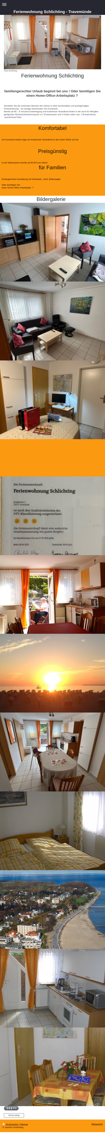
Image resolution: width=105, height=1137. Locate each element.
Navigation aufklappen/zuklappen (52, 4)
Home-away (14, 1115)
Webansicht (97, 1124)
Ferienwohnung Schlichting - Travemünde (52, 11)
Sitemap (24, 1124)
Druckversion (10, 1124)
